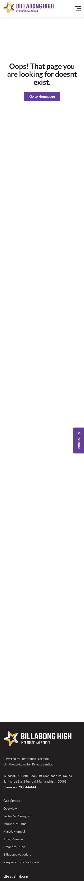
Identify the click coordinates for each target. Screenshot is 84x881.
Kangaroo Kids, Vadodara (21, 862)
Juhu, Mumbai (13, 839)
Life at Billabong (15, 876)
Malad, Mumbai (14, 831)
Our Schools (12, 800)
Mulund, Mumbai (15, 824)
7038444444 (27, 787)
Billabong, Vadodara (17, 854)
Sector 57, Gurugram (17, 816)
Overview (10, 808)
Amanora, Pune (14, 847)
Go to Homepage (42, 96)
